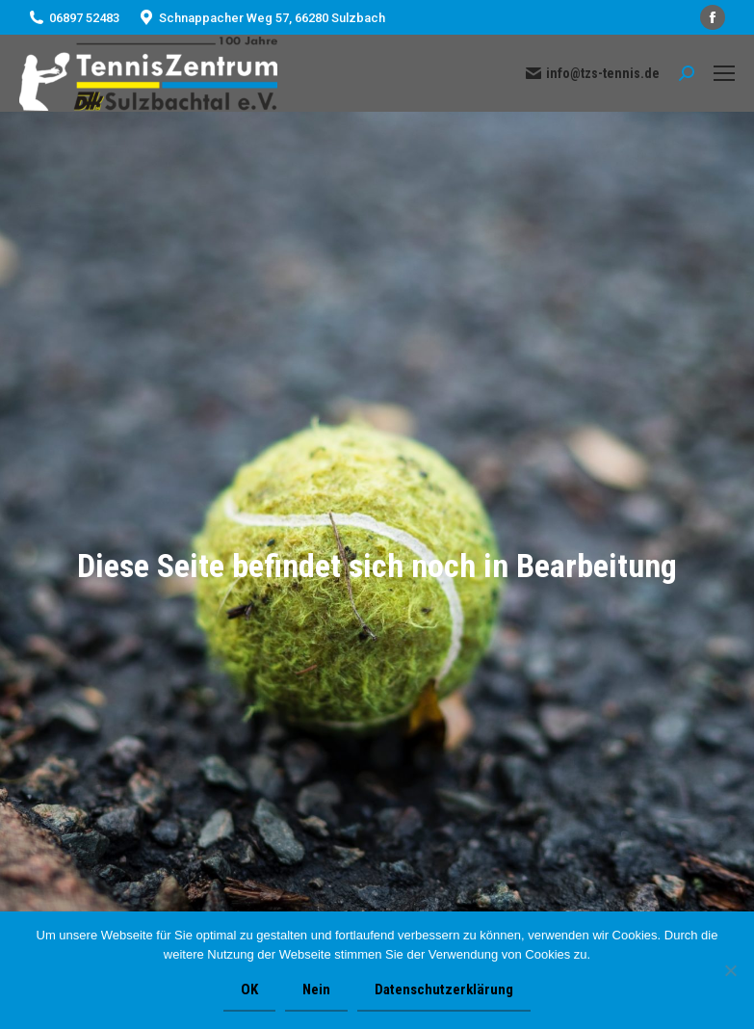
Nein (316, 989)
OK (249, 989)
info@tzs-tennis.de (593, 73)
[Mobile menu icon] (724, 73)
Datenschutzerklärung (444, 989)
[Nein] (730, 970)
